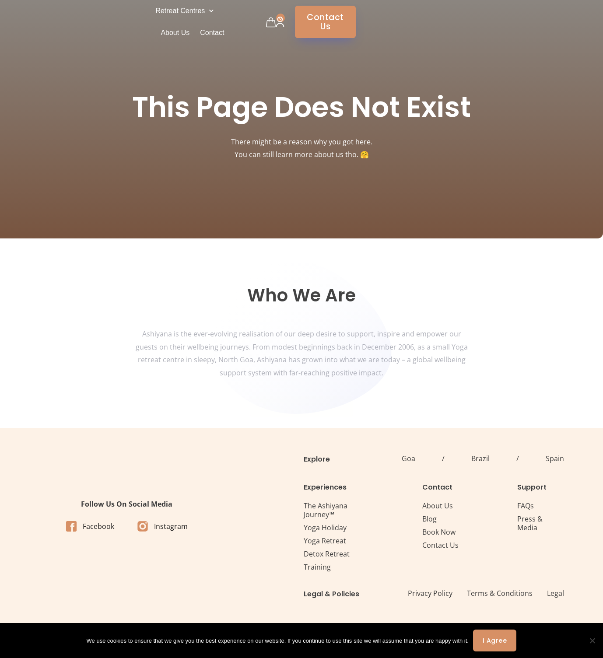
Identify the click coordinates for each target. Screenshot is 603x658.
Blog (429, 518)
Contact (323, 21)
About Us (286, 21)
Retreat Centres (232, 21)
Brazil (480, 458)
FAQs (525, 505)
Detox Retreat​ (327, 554)
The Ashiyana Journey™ (325, 510)
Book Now (439, 532)
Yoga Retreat (325, 540)
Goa (408, 458)
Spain (555, 458)
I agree (495, 640)
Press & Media (530, 523)
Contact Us (440, 545)
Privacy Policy (430, 593)
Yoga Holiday (325, 527)
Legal (555, 593)
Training (317, 567)
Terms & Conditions (500, 593)
